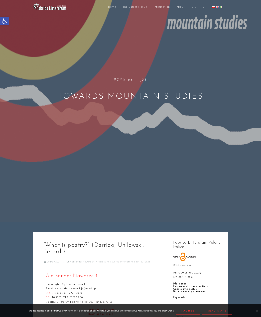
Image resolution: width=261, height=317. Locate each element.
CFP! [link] (206, 6)
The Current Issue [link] (135, 6)
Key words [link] (179, 297)
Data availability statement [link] (189, 291)
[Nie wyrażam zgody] (257, 310)
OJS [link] (193, 6)
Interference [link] (127, 261)
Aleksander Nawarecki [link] (82, 261)
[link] (4, 21)
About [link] (181, 6)
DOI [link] (48, 297)
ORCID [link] (49, 292)
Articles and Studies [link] (107, 261)
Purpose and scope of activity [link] (190, 286)
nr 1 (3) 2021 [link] (143, 261)
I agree (188, 310)
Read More (217, 310)
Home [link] (112, 6)
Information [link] (162, 6)
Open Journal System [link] (185, 289)
